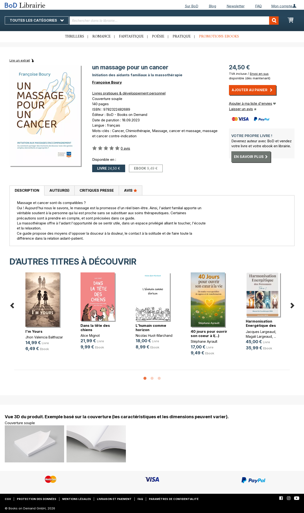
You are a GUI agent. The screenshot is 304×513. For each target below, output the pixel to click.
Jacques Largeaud (260, 332)
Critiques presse (97, 190)
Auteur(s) (59, 190)
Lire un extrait (20, 60)
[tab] (27, 190)
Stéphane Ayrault (204, 341)
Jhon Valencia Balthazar (44, 337)
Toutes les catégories (37, 20)
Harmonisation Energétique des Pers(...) (261, 325)
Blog (212, 6)
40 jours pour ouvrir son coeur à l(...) (209, 333)
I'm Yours (34, 331)
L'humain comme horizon (151, 327)
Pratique (182, 36)
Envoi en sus (259, 74)
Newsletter (236, 6)
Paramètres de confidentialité (174, 499)
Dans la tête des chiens (95, 327)
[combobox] (174, 20)
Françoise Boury (107, 82)
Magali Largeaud (259, 336)
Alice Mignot (90, 335)
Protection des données (36, 499)
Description (27, 190)
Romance (101, 36)
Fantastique (131, 36)
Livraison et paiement (114, 499)
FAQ (258, 6)
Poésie (158, 36)
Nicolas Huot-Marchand (154, 335)
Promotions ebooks (219, 36)
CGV (8, 499)
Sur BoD (191, 6)
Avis (130, 190)
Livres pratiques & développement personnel (129, 93)
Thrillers (74, 36)
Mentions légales (76, 499)
